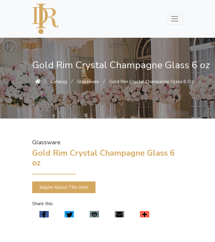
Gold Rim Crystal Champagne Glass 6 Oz (151, 81)
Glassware (88, 81)
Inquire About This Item (63, 187)
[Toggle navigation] (175, 19)
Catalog (59, 81)
